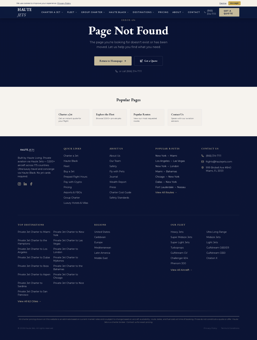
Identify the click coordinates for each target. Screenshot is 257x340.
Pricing (163, 11)
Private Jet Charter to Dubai (34, 257)
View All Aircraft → (181, 269)
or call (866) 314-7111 (128, 71)
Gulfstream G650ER (217, 247)
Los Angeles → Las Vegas (170, 161)
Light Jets (212, 242)
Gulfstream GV (179, 252)
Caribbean (100, 237)
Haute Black (71, 161)
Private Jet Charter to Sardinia (30, 285)
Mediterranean (102, 247)
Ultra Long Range (216, 231)
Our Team (115, 161)
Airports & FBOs (73, 192)
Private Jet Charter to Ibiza (33, 265)
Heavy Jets (177, 231)
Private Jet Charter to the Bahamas (68, 267)
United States (102, 231)
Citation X (211, 258)
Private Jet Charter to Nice (68, 283)
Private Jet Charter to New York (68, 233)
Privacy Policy (210, 328)
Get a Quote (228, 11)
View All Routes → (166, 192)
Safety (113, 166)
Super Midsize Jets (181, 237)
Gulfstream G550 (216, 252)
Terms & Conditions (230, 328)
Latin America (102, 252)
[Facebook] (31, 184)
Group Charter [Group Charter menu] (93, 11)
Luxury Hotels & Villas (76, 202)
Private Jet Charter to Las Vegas (68, 242)
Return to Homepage (112, 61)
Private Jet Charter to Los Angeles (32, 250)
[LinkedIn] (25, 184)
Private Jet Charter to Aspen (34, 274)
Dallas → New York (166, 181)
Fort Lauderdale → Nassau (170, 187)
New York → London (167, 166)
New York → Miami (166, 155)
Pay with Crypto (73, 181)
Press (112, 187)
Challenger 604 (179, 258)
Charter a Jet (71, 155)
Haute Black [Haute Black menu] (119, 11)
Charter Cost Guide (120, 192)
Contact (194, 11)
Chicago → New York (167, 176)
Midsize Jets (213, 237)
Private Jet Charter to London (65, 250)
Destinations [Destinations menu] (143, 11)
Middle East (101, 258)
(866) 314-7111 (211, 155)
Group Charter (72, 197)
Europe (98, 242)
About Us (114, 155)
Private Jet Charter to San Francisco (32, 293)
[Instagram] (19, 184)
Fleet (66, 166)
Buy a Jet (69, 171)
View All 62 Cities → (29, 301)
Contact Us (209, 148)
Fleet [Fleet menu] (72, 11)
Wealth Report (117, 181)
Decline (222, 3)
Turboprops (177, 247)
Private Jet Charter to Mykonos (65, 259)
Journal (113, 176)
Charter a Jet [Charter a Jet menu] (52, 11)
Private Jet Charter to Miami (34, 231)
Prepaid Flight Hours (75, 176)
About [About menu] (178, 11)
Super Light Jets (180, 242)
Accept (234, 3)
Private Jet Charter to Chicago (65, 276)
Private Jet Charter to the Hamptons (32, 242)
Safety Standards (119, 197)
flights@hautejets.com (216, 161)
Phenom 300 (178, 263)
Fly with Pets (116, 171)
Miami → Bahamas (166, 171)
